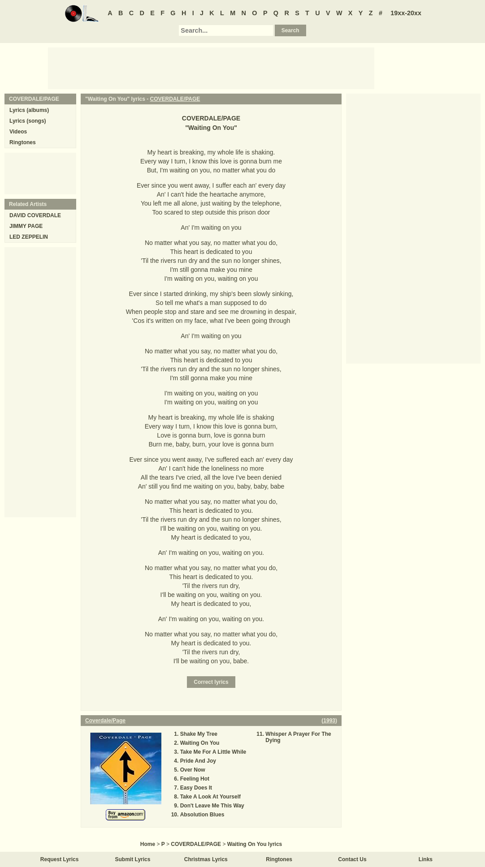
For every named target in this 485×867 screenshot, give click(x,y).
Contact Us (352, 859)
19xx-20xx (405, 13)
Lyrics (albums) (29, 110)
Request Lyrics (59, 859)
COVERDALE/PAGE (175, 99)
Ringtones (22, 142)
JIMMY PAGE (26, 226)
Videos (18, 132)
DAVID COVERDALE (35, 215)
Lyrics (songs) (27, 121)
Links (426, 859)
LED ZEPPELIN (28, 237)
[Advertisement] (211, 67)
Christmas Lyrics (206, 859)
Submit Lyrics (133, 859)
